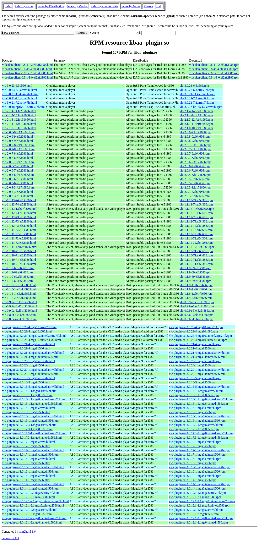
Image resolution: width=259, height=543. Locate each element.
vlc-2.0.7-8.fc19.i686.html (18, 145)
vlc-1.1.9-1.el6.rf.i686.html (19, 285)
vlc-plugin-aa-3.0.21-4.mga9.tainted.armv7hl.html (33, 352)
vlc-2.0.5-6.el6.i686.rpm (195, 179)
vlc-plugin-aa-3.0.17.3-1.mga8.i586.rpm (194, 429)
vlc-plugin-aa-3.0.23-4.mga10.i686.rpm (193, 331)
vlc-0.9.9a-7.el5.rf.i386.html (19, 302)
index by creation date (104, 6)
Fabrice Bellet (10, 538)
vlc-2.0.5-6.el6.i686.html (17, 179)
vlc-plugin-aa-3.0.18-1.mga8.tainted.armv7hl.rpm (199, 416)
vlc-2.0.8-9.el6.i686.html (17, 136)
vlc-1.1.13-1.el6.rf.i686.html (19, 208)
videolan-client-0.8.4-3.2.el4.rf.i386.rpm (214, 64)
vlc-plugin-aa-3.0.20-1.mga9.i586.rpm (192, 365)
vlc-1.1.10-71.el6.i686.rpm (196, 251)
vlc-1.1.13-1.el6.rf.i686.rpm (197, 208)
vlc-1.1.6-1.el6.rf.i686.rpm (196, 293)
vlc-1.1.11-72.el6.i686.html (19, 230)
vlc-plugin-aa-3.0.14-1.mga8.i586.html (26, 480)
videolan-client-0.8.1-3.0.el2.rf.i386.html (27, 77)
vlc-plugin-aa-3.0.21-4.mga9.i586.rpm (192, 348)
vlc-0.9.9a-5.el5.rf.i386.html (19, 310)
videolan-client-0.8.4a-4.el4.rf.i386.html (27, 69)
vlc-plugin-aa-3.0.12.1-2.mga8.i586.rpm (194, 514)
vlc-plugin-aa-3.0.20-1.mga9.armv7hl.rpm (195, 361)
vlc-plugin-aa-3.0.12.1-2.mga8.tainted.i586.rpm (198, 522)
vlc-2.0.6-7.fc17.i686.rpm (195, 162)
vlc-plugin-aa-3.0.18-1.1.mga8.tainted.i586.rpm (198, 403)
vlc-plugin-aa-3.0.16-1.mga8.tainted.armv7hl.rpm (199, 467)
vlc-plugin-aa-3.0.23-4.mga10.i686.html (27, 331)
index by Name (130, 6)
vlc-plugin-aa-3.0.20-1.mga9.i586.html (26, 365)
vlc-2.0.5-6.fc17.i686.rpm (195, 174)
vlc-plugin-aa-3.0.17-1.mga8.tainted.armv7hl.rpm (199, 450)
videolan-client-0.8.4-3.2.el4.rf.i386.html (27, 64)
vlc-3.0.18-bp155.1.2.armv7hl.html (24, 106)
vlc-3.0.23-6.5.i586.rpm (194, 85)
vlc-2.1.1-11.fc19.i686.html (19, 123)
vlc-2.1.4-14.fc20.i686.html (19, 111)
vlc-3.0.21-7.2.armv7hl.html (19, 102)
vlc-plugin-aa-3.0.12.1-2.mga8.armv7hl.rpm (196, 509)
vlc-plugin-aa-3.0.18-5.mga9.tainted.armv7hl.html (33, 386)
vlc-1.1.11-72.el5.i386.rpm (196, 238)
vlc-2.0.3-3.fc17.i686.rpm (195, 187)
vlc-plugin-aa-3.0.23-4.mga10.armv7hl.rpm (196, 327)
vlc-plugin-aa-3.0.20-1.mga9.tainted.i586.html (30, 374)
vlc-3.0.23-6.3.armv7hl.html (19, 89)
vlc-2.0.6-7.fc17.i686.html (18, 162)
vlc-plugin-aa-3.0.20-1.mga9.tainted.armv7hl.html (33, 369)
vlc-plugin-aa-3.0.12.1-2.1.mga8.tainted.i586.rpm (199, 505)
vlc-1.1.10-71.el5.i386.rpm (196, 259)
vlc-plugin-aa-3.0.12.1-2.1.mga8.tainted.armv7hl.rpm (202, 501)
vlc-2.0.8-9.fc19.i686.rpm (195, 132)
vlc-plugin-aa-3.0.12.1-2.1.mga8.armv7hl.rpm (197, 492)
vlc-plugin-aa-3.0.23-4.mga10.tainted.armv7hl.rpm (200, 335)
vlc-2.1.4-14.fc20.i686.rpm (196, 111)
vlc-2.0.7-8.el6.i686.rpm (195, 153)
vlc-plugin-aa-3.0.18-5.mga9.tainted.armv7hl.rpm (199, 386)
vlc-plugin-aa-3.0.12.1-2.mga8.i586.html (27, 514)
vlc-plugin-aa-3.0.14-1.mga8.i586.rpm (192, 480)
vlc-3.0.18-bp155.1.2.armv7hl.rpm (201, 106)
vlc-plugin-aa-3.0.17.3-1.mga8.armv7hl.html (29, 424)
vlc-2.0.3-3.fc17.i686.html (18, 187)
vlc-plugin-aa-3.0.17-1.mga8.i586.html (26, 446)
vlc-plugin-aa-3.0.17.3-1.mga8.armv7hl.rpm (196, 424)
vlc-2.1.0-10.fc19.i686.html (19, 128)
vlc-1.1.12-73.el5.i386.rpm (196, 221)
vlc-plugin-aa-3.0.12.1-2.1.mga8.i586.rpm (195, 497)
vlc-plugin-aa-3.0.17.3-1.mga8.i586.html (27, 429)
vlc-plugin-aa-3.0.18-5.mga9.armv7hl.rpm (195, 378)
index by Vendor (77, 6)
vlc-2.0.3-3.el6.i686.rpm (195, 191)
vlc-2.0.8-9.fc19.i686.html (18, 132)
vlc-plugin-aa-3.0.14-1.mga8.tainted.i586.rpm (197, 488)
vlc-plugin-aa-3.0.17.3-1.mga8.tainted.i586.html (32, 437)
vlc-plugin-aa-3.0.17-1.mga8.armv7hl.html (28, 441)
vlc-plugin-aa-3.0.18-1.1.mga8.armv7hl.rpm (196, 390)
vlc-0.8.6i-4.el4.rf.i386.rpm (196, 319)
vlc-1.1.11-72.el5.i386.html (19, 238)
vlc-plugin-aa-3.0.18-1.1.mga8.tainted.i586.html (32, 403)
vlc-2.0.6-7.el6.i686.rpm (195, 166)
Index (8, 6)
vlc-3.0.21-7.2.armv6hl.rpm (197, 98)
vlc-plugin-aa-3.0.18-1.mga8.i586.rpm (192, 412)
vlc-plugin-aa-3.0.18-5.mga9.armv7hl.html (28, 378)
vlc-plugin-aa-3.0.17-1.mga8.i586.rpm (192, 446)
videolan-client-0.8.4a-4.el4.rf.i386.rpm (213, 69)
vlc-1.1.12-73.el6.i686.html (19, 213)
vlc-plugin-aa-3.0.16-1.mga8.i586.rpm (192, 463)
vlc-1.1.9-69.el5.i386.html (18, 276)
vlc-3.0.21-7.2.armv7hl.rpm (197, 102)
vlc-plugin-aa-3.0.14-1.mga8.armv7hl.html (28, 475)
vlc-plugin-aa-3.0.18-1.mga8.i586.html (26, 412)
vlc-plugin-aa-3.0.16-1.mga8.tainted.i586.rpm (197, 471)
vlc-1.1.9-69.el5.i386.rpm (195, 276)
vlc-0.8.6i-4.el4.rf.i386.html (19, 319)
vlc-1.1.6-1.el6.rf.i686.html (19, 293)
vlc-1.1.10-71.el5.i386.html (19, 259)
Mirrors (148, 6)
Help (159, 6)
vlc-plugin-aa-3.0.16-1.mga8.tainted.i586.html (30, 471)
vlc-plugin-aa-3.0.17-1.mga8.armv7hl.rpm (195, 441)
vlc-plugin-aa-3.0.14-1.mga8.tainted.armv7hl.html (33, 484)
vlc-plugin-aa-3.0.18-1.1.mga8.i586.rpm (194, 395)
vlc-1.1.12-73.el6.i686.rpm (196, 213)
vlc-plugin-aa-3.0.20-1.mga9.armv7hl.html (28, 361)
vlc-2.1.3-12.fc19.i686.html (19, 119)
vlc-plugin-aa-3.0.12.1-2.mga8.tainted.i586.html (32, 522)
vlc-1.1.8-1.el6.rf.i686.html (19, 289)
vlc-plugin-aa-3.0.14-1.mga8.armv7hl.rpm (195, 475)
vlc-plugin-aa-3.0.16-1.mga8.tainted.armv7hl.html (33, 467)
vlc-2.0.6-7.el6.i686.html (17, 166)
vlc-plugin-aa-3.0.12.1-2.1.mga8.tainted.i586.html (33, 505)
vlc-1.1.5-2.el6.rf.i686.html (19, 297)
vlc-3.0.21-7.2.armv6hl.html (19, 98)
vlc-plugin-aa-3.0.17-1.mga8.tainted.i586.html (30, 454)
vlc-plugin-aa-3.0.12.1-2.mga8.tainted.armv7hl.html (34, 518)
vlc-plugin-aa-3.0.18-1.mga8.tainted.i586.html (30, 420)
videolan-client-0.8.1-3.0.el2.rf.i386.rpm (214, 77)
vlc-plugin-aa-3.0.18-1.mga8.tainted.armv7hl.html (33, 416)
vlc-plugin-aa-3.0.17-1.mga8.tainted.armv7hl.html (33, 450)
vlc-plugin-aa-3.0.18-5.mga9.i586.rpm (192, 382)
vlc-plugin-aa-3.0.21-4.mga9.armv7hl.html (28, 344)
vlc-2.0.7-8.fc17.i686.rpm (195, 149)
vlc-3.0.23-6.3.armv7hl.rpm (197, 89)
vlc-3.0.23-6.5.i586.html (17, 85)
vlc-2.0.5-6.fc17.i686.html (18, 174)
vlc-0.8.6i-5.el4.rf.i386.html (19, 314)
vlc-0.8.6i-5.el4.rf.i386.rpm (196, 314)
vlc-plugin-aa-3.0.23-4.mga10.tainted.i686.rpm (198, 340)
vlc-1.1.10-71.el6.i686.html (19, 251)
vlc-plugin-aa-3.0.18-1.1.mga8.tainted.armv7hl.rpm (201, 399)
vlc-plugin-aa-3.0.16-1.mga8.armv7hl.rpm (195, 458)
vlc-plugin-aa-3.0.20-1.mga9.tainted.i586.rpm (197, 374)
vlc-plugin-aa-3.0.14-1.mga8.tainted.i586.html (30, 488)
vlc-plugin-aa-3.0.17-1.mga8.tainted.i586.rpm (197, 454)
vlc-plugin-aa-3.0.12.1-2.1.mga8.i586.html (28, 497)
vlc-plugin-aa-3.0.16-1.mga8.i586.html (26, 463)
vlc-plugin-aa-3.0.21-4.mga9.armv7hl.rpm (195, 344)
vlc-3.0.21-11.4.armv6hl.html (20, 94)
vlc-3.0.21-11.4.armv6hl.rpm (197, 94)
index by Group (24, 6)
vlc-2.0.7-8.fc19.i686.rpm (195, 145)
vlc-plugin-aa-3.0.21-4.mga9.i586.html (26, 348)
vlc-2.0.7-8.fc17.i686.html (18, 149)
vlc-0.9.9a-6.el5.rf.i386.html (19, 306)
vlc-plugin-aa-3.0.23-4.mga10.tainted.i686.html (31, 340)
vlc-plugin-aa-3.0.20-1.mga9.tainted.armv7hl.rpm (199, 369)
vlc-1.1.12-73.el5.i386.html (19, 221)
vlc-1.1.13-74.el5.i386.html (19, 200)
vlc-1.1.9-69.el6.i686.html (18, 268)
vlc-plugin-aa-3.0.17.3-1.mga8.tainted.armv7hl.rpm (201, 433)
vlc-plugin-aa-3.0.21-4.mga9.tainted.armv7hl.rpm (199, 352)
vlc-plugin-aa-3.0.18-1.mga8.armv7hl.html (28, 407)
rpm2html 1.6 (27, 531)
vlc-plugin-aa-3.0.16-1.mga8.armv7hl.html (28, 458)
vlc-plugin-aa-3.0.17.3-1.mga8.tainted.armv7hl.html (34, 433)
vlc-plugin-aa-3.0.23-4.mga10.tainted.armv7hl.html (34, 335)
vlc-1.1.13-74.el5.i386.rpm (196, 200)
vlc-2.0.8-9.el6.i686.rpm (195, 136)
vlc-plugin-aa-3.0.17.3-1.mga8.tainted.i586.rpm (198, 437)
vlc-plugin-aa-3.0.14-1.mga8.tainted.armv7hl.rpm (199, 484)
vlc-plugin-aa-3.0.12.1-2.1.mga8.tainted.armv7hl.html (35, 501)
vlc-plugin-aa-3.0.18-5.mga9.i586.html (26, 382)
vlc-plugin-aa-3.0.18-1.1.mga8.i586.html (27, 395)
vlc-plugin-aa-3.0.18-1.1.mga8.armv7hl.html (29, 390)
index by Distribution (51, 6)
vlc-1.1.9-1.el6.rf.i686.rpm (196, 285)
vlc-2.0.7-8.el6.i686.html (17, 153)
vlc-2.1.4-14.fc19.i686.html (19, 115)
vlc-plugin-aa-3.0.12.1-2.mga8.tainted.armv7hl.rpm (201, 518)
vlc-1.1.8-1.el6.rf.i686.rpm (196, 289)
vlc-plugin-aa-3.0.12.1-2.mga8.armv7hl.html (29, 509)
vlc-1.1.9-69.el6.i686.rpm (195, 268)
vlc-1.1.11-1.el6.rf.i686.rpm (197, 247)
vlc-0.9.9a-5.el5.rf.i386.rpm (197, 310)
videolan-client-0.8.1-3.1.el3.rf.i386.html (27, 73)
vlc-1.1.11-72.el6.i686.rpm (196, 230)
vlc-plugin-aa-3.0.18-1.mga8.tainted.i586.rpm (197, 420)
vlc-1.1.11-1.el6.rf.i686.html (19, 247)
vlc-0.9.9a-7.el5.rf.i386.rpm (197, 302)
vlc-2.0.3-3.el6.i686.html (17, 191)
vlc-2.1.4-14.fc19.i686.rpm (196, 115)
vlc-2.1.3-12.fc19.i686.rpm (196, 119)
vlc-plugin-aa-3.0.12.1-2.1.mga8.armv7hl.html (31, 492)
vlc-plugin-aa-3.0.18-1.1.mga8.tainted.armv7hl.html (34, 399)
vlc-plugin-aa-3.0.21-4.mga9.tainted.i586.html (30, 357)
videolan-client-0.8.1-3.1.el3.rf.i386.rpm (214, 73)
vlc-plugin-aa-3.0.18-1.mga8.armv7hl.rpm (195, 407)
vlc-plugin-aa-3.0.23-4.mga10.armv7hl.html (29, 327)
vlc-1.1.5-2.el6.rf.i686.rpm (196, 297)
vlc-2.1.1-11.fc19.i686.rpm (196, 123)
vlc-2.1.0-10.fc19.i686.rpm (196, 128)
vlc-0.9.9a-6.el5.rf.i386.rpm (197, 306)
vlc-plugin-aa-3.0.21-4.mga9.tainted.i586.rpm (197, 357)
